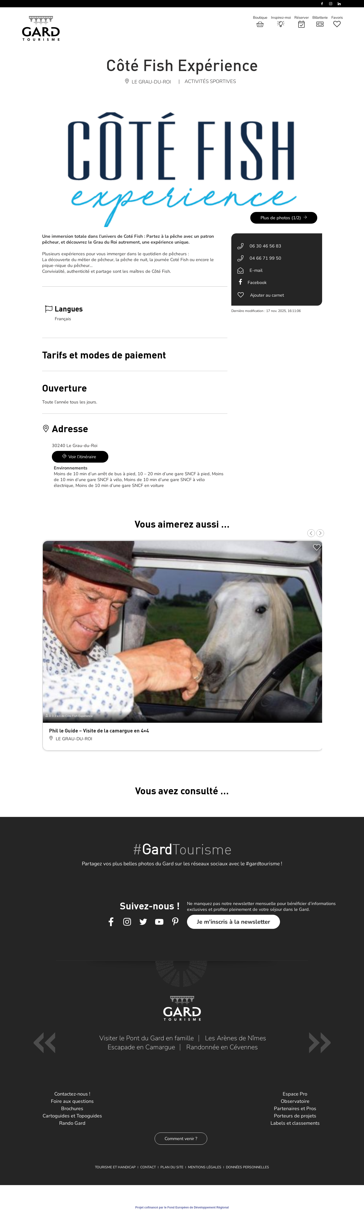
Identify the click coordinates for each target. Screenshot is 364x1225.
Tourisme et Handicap (115, 1167)
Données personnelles (247, 1167)
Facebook (257, 282)
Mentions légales (204, 1167)
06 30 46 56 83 (265, 246)
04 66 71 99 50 (265, 258)
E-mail (256, 270)
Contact (148, 1167)
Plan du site (171, 1167)
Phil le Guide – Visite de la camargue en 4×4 (99, 730)
